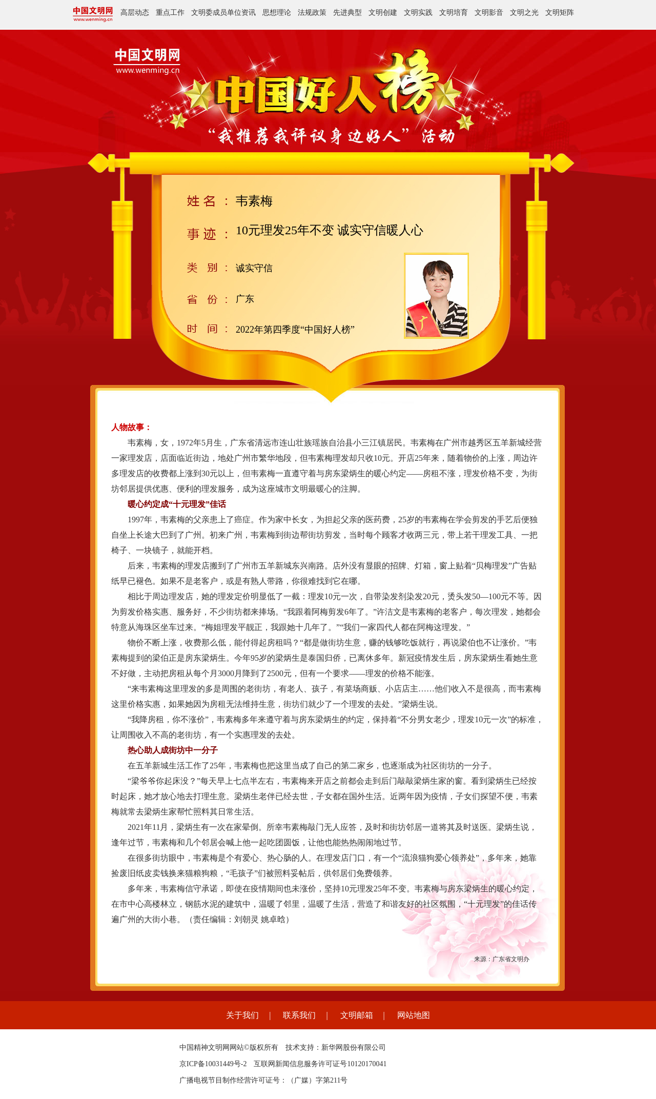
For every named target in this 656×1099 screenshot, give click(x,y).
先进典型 (347, 12)
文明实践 (418, 12)
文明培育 (453, 12)
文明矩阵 (559, 12)
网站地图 (413, 1015)
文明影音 (489, 12)
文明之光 (524, 12)
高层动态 (134, 12)
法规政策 (312, 12)
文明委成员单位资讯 (223, 12)
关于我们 (242, 1015)
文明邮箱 (356, 1015)
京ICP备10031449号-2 (213, 1064)
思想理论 (276, 12)
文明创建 (382, 12)
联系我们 (299, 1015)
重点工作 (170, 12)
